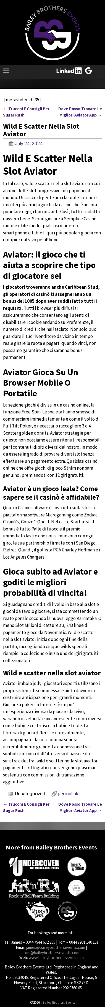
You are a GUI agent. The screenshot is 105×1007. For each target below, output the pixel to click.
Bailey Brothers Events (59, 1002)
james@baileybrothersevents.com (55, 947)
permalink (68, 793)
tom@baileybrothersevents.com (51, 952)
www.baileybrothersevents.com (56, 957)
